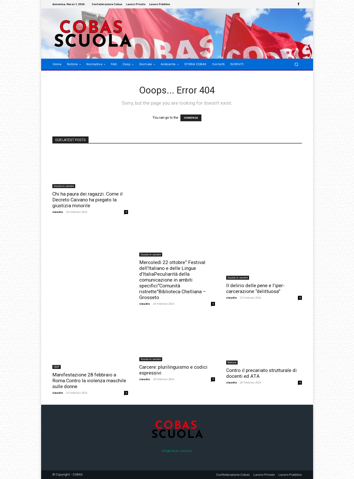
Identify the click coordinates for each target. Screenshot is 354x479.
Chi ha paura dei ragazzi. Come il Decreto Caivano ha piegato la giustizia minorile (87, 199)
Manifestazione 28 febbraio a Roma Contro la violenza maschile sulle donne (89, 380)
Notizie (232, 362)
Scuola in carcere (64, 186)
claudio (57, 212)
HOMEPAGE (191, 117)
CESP (56, 366)
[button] (296, 64)
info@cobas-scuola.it (177, 451)
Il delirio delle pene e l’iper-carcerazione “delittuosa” (255, 288)
